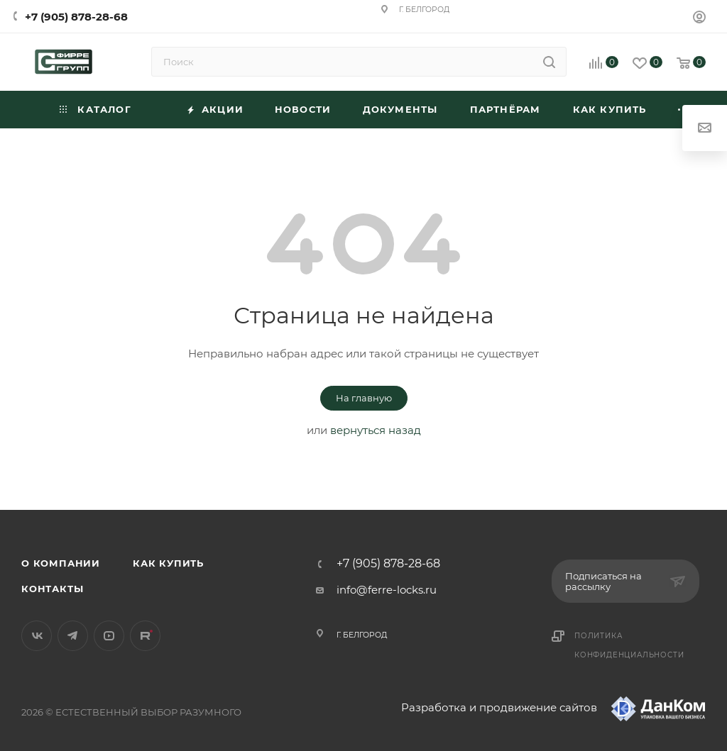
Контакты (52, 588)
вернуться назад (375, 430)
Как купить (168, 563)
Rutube (145, 636)
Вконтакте (36, 636)
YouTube (109, 636)
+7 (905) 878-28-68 (76, 16)
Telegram (73, 636)
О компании (60, 563)
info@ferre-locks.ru (387, 589)
